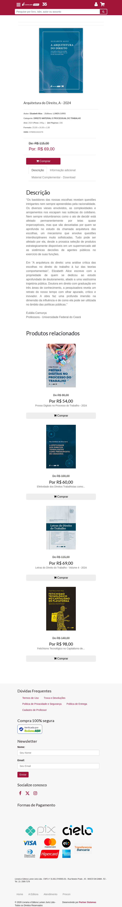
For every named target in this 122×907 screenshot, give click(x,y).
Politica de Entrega (77, 703)
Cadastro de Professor (34, 710)
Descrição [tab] (38, 170)
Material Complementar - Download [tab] (53, 177)
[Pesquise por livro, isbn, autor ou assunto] (57, 11)
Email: (21, 760)
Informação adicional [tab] (63, 170)
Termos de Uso (30, 698)
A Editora (33, 894)
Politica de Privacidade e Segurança (42, 703)
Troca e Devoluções (54, 698)
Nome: (21, 747)
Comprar (43, 161)
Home (20, 894)
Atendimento (50, 894)
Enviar (23, 774)
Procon (66, 894)
